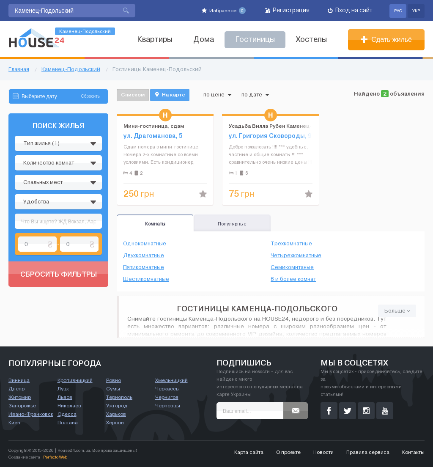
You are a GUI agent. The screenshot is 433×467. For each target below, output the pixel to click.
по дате (255, 94)
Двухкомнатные (143, 255)
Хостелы (311, 39)
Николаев (69, 405)
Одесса (67, 414)
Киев (14, 422)
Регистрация (287, 10)
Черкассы (167, 388)
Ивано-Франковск (30, 414)
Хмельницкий (171, 380)
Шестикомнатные (146, 279)
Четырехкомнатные (296, 255)
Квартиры (154, 39)
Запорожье (22, 405)
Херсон (115, 422)
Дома (203, 39)
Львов (65, 397)
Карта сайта (248, 452)
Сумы (113, 388)
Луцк (63, 388)
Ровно (113, 380)
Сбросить (90, 96)
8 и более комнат (293, 279)
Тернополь (119, 397)
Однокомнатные (144, 243)
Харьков (116, 414)
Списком (133, 94)
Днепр (16, 388)
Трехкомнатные (291, 243)
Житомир (19, 397)
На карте (169, 95)
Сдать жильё (386, 39)
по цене (217, 94)
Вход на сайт (350, 10)
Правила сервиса (367, 452)
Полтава (68, 422)
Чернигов (166, 397)
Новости (323, 452)
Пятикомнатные (143, 267)
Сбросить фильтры (58, 274)
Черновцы (167, 405)
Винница (19, 380)
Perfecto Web (55, 457)
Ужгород (116, 405)
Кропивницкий (75, 380)
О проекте (288, 452)
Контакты (413, 452)
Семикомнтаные (292, 267)
